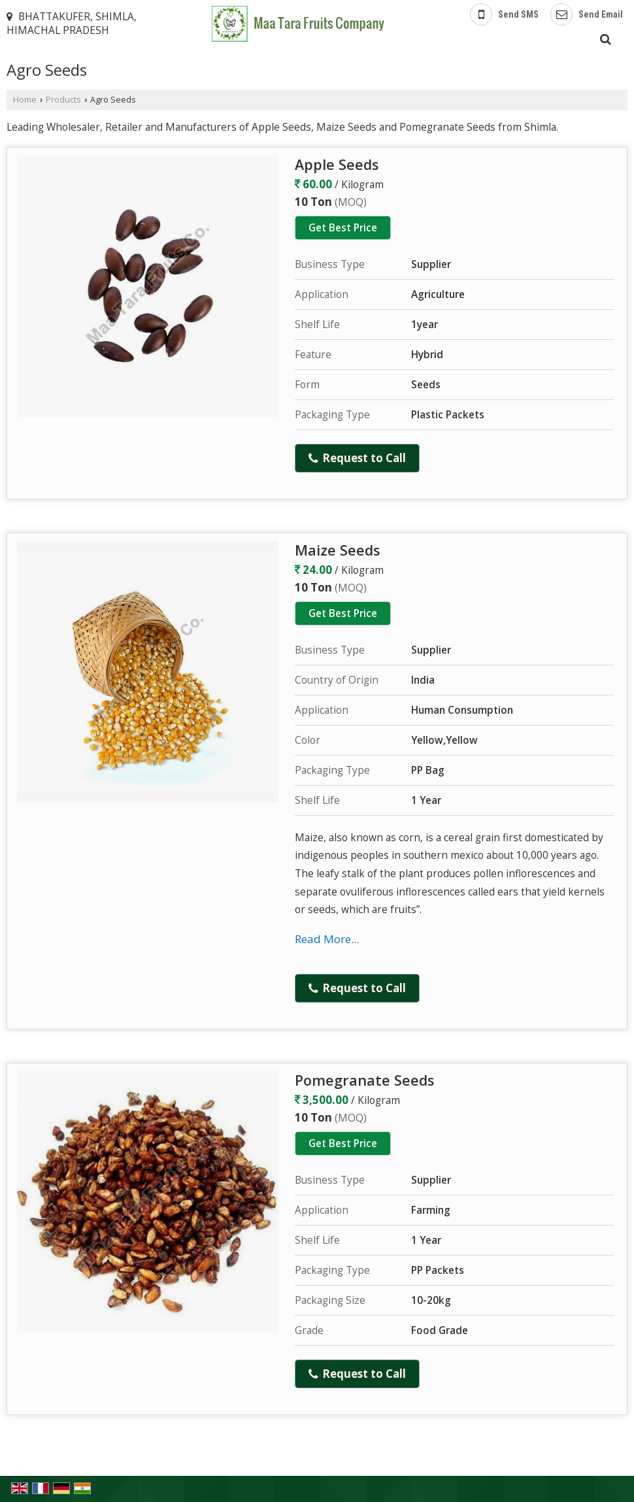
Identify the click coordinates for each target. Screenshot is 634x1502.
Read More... (327, 938)
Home (25, 99)
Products (63, 99)
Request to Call (357, 457)
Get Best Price (343, 228)
